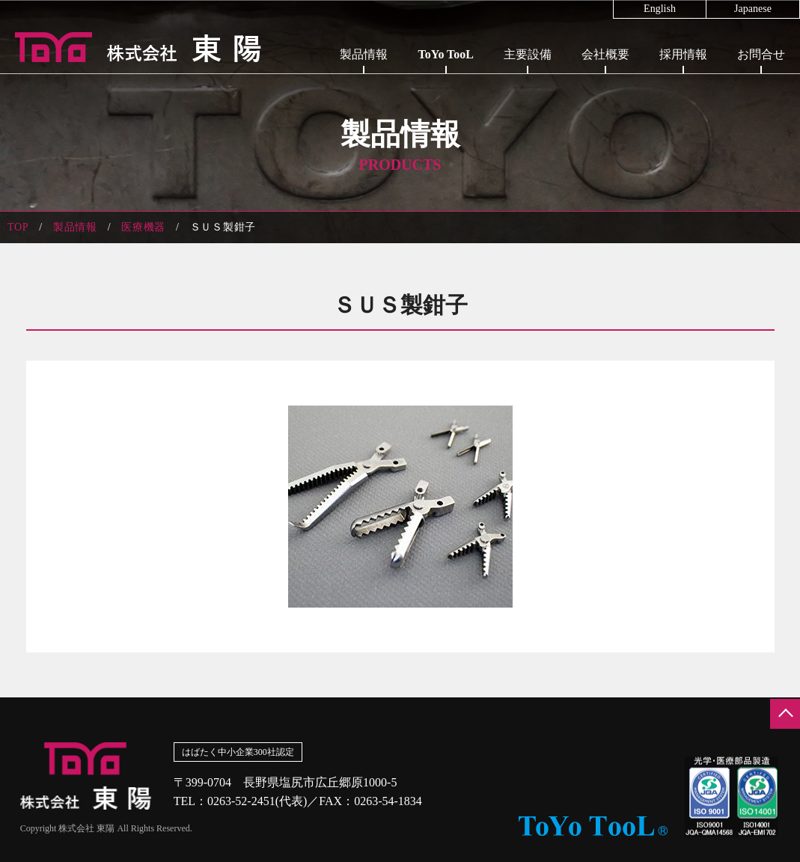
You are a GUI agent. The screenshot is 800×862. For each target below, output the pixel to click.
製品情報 (364, 54)
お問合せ (761, 54)
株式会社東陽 (131, 47)
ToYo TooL (446, 54)
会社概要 (605, 54)
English (660, 9)
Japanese (753, 9)
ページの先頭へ (785, 714)
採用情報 (683, 54)
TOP (17, 227)
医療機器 (143, 227)
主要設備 (528, 54)
